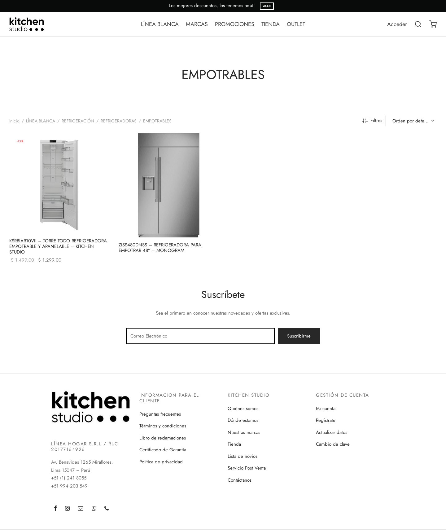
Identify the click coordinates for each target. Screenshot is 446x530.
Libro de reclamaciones (162, 438)
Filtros (372, 120)
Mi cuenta (325, 408)
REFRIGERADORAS (119, 121)
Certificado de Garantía (162, 449)
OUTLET (296, 24)
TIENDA (270, 24)
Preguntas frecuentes (160, 414)
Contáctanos (239, 480)
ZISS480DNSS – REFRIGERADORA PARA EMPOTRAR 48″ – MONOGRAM (160, 247)
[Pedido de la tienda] (413, 121)
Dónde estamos (243, 420)
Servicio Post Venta (247, 468)
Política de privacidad (161, 461)
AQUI (267, 6)
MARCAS (197, 24)
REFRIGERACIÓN (78, 121)
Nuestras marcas (244, 432)
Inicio (14, 121)
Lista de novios (242, 456)
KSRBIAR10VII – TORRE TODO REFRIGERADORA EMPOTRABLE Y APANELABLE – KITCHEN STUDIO (58, 246)
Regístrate (325, 420)
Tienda (234, 444)
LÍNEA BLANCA (160, 24)
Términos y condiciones (162, 425)
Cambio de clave (333, 444)
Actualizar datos (331, 432)
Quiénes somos (243, 408)
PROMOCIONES (234, 24)
